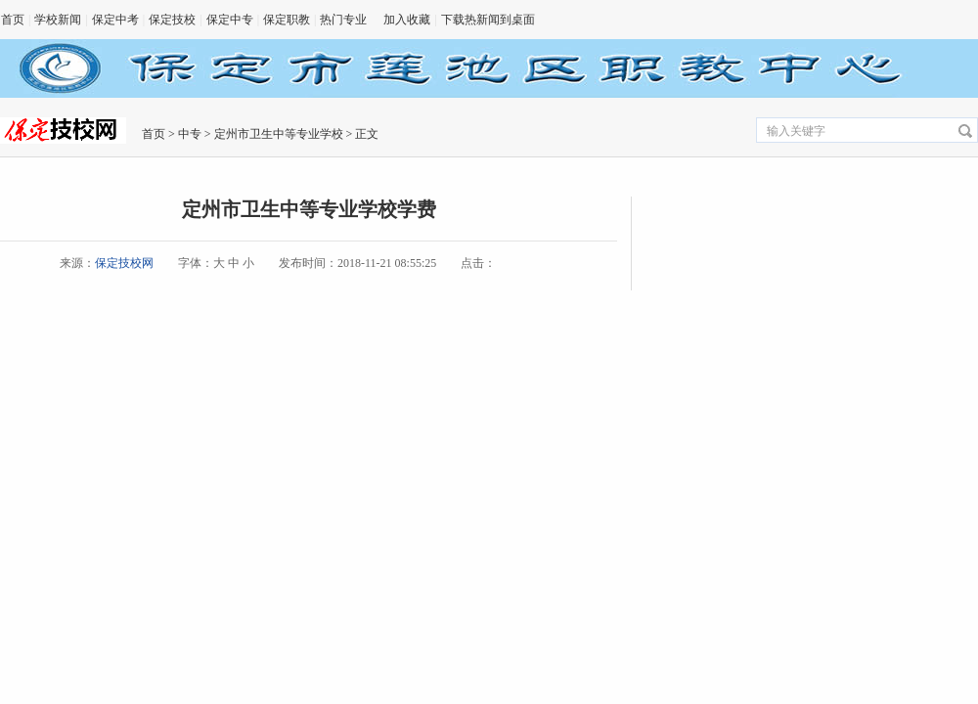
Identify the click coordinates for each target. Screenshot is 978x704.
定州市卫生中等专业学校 (278, 134)
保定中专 (229, 19)
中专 (189, 134)
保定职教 (286, 19)
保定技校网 (124, 263)
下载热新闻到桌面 (488, 19)
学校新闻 (57, 19)
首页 (12, 19)
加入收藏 (406, 19)
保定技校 (172, 19)
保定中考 (115, 19)
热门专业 (343, 19)
